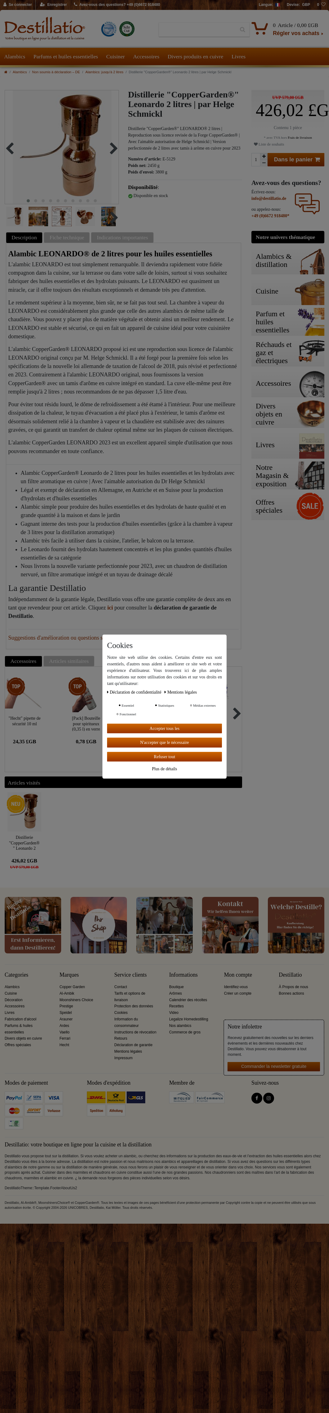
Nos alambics (180, 1026)
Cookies (121, 1012)
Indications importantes (122, 237)
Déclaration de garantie (133, 1045)
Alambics (14, 56)
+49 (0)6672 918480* (270, 216)
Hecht (64, 1045)
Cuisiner (115, 56)
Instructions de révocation (135, 1032)
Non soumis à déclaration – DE (56, 72)
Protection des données (133, 1006)
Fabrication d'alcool (20, 1019)
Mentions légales (128, 1051)
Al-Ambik (67, 993)
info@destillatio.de (268, 198)
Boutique (176, 987)
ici (110, 608)
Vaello (65, 1032)
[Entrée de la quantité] (255, 159)
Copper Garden (72, 987)
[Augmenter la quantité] (264, 156)
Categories (16, 975)
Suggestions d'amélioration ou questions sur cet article (69, 638)
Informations (183, 975)
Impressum (123, 1058)
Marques (69, 975)
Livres (239, 56)
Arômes (175, 993)
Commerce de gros (185, 1032)
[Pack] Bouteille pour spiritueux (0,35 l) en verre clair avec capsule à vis (86, 723)
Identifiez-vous (236, 987)
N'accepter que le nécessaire (164, 742)
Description (24, 237)
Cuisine (11, 993)
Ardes (64, 1026)
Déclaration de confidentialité (134, 692)
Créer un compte (238, 993)
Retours (120, 1038)
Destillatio (290, 975)
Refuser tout (164, 756)
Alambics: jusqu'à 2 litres (104, 72)
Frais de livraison (299, 137)
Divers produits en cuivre (195, 56)
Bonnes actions (291, 993)
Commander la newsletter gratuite (273, 1066)
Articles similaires (69, 661)
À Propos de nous (293, 987)
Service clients (130, 975)
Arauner (66, 1019)
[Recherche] (243, 30)
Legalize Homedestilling (188, 1019)
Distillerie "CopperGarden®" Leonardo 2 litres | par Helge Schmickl (24, 842)
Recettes (176, 1006)
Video (173, 1012)
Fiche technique (67, 237)
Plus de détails (164, 769)
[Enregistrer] (53, 5)
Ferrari (65, 1038)
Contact (120, 987)
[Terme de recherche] (197, 30)
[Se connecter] (18, 5)
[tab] (25, 237)
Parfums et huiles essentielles (66, 56)
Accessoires (146, 56)
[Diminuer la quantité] (264, 163)
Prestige (66, 1006)
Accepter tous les (164, 728)
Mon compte (238, 975)
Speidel (66, 1012)
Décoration (14, 1000)
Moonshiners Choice (76, 1000)
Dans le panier (297, 159)
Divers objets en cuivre (23, 1038)
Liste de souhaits (269, 144)
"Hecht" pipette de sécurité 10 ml (25, 721)
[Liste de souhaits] (321, 5)
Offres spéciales (18, 1045)
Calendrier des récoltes (188, 1000)
